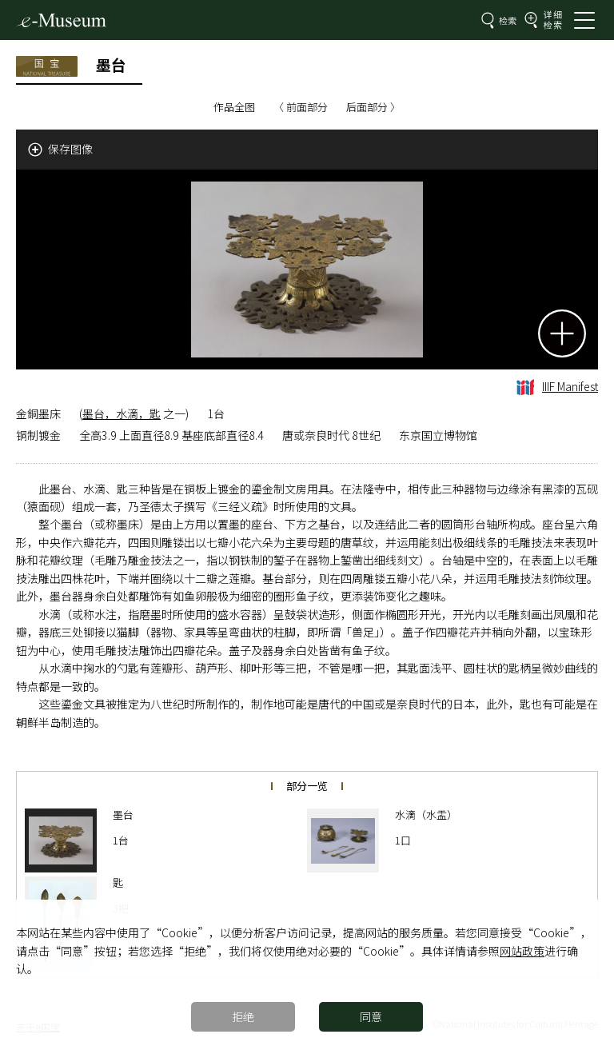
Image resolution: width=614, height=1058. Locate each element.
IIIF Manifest (557, 386)
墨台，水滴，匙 (121, 413)
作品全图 (234, 106)
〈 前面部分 (300, 106)
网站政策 (522, 951)
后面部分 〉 (373, 106)
